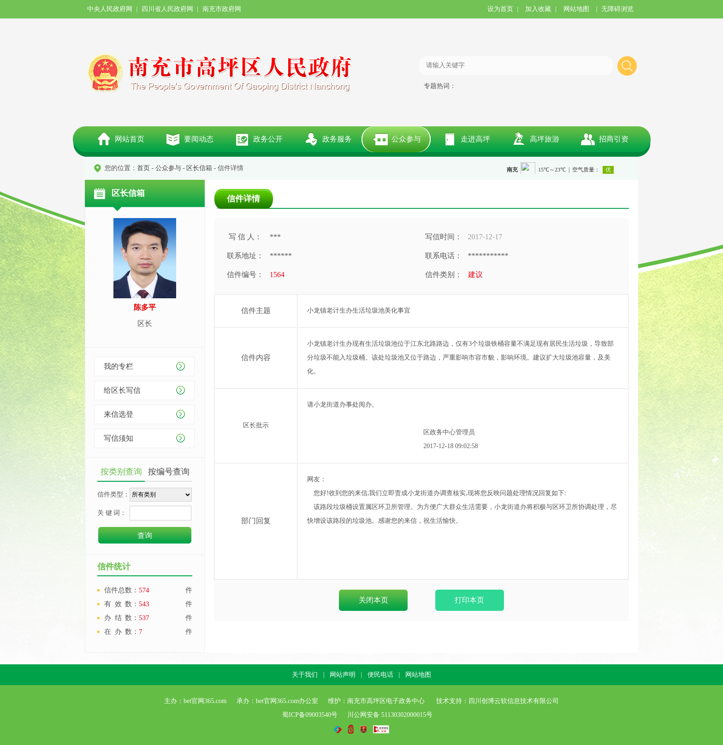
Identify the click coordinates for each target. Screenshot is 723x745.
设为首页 (500, 9)
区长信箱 (199, 168)
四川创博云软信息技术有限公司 (513, 701)
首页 (143, 168)
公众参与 (406, 139)
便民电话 (380, 674)
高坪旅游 (544, 139)
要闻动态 (198, 139)
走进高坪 (475, 139)
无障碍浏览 (617, 9)
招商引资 (613, 139)
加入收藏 (538, 9)
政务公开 (268, 139)
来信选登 (118, 414)
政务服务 (337, 139)
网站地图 (576, 9)
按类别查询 (121, 471)
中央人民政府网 (109, 9)
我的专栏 (118, 366)
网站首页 (129, 139)
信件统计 (113, 566)
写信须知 (118, 438)
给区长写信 (122, 390)
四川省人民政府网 (167, 9)
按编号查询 (169, 471)
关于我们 (305, 674)
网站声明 (343, 674)
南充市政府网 (221, 9)
